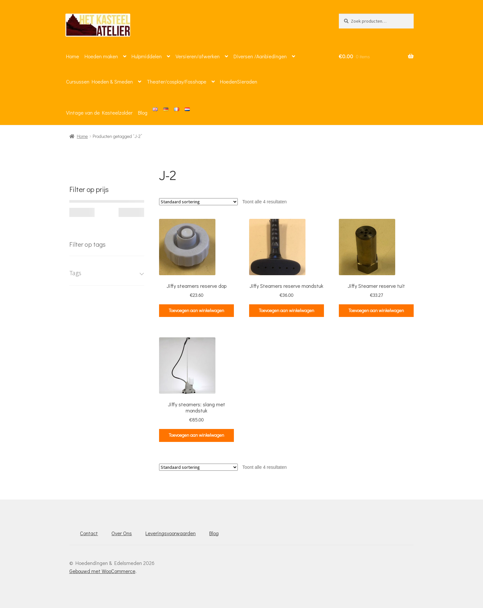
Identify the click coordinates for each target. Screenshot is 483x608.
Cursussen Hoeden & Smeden (99, 81)
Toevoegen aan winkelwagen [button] (196, 310)
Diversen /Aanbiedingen (260, 56)
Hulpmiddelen (147, 56)
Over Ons (121, 533)
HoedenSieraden (238, 81)
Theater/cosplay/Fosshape (176, 81)
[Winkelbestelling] (198, 201)
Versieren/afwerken (198, 56)
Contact (89, 533)
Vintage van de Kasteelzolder (99, 112)
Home (72, 56)
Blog (142, 112)
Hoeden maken (101, 56)
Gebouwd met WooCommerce (102, 571)
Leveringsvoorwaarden (170, 533)
